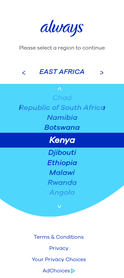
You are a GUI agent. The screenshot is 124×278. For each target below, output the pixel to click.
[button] (59, 237)
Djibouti (62, 152)
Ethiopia (62, 163)
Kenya (62, 140)
